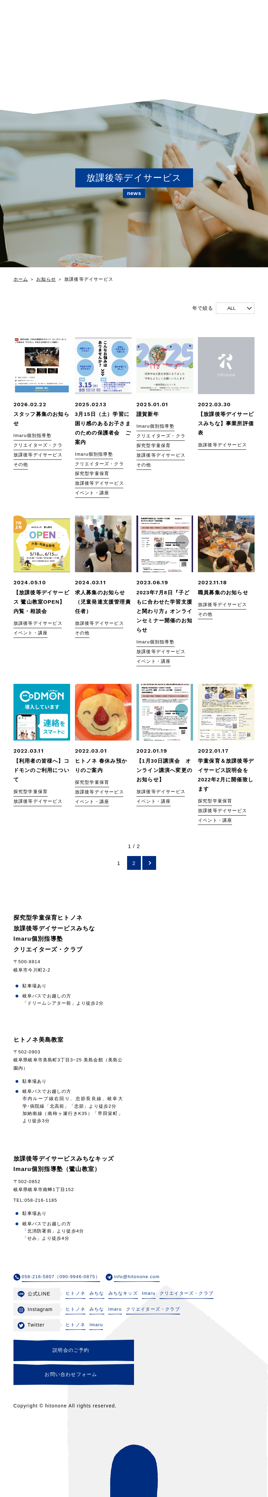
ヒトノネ (75, 1293)
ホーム (20, 279)
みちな (96, 1293)
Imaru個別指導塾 (32, 436)
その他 (20, 465)
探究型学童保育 (92, 474)
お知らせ (46, 279)
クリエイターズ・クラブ (40, 445)
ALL (231, 308)
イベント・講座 (92, 493)
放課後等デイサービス (38, 455)
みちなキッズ (123, 1293)
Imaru (148, 1293)
